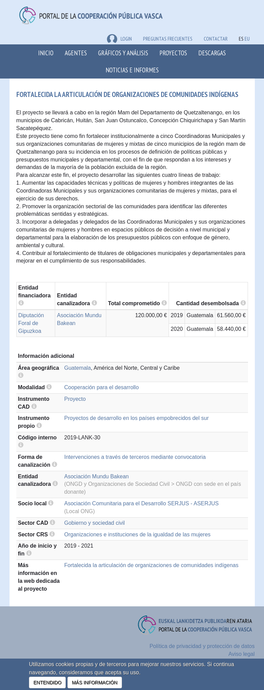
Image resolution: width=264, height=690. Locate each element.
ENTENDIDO (47, 682)
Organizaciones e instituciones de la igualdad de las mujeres (137, 534)
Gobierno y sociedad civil (94, 523)
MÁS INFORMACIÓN (95, 682)
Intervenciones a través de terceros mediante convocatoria (135, 457)
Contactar (216, 38)
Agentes (76, 52)
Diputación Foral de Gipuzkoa (31, 323)
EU (247, 38)
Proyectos (173, 52)
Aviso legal (241, 654)
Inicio (45, 52)
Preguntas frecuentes (167, 38)
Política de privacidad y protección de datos (202, 646)
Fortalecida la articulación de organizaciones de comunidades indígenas (151, 565)
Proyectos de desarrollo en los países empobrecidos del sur (136, 418)
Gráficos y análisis (123, 52)
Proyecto (75, 399)
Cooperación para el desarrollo (101, 387)
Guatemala (77, 368)
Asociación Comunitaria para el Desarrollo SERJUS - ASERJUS (141, 503)
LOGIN (119, 38)
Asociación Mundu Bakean (96, 476)
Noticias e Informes (132, 70)
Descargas (212, 52)
